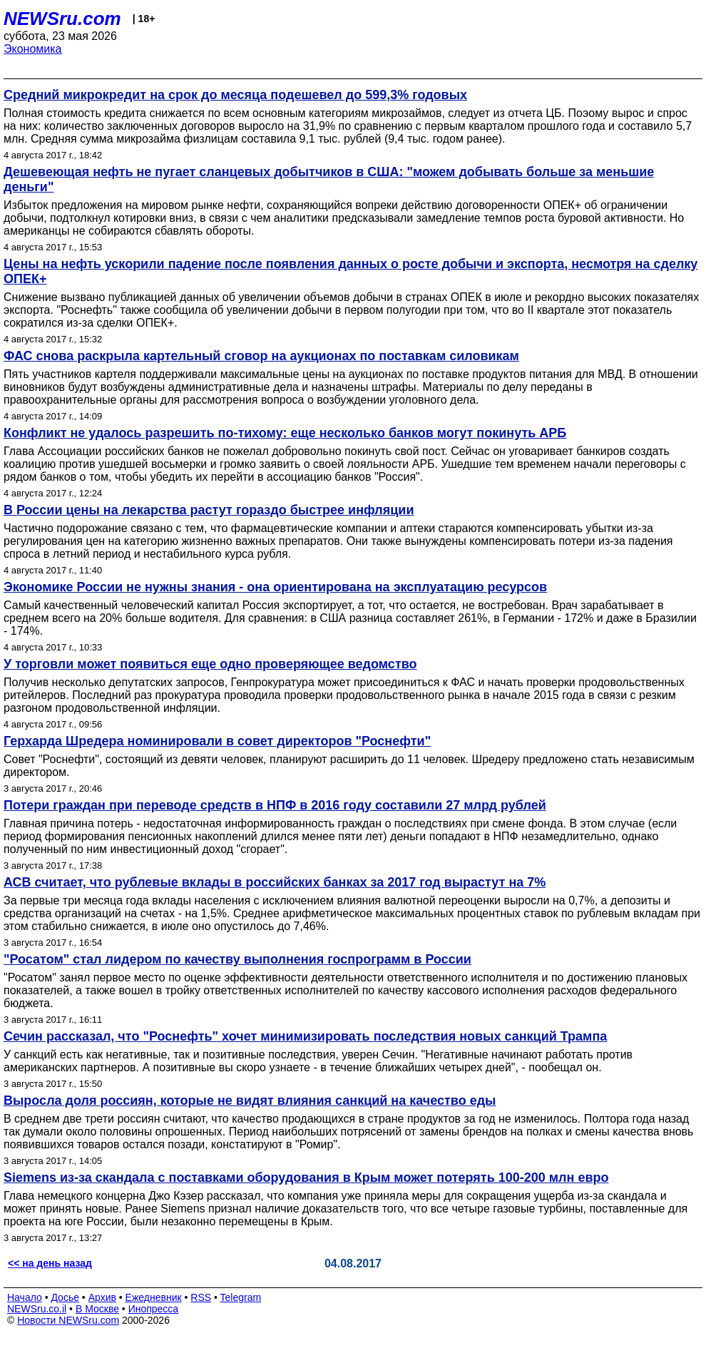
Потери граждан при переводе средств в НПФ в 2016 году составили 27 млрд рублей (275, 805)
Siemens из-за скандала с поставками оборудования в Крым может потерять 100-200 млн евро (306, 1177)
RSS (200, 1297)
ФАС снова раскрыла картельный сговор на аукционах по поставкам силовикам (261, 356)
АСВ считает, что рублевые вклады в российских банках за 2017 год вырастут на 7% (275, 882)
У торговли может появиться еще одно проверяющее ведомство (210, 664)
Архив (102, 1297)
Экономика (33, 49)
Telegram (241, 1297)
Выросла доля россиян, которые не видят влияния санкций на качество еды (250, 1100)
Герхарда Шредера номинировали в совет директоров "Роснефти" (217, 741)
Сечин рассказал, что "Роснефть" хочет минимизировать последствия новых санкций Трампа (305, 1036)
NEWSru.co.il (36, 1308)
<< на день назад (50, 1263)
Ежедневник (154, 1297)
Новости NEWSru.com (68, 1320)
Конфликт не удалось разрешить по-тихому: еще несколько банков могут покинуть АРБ (285, 433)
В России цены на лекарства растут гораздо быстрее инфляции (209, 510)
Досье (65, 1297)
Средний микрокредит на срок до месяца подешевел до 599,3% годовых (235, 95)
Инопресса (153, 1308)
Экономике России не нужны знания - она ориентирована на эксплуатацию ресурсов (275, 587)
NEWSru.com (62, 18)
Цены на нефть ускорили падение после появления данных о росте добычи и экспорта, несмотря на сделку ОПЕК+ (350, 271)
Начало (24, 1297)
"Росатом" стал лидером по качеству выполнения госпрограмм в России (237, 959)
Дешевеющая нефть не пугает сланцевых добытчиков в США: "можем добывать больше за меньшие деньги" (329, 179)
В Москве (97, 1308)
